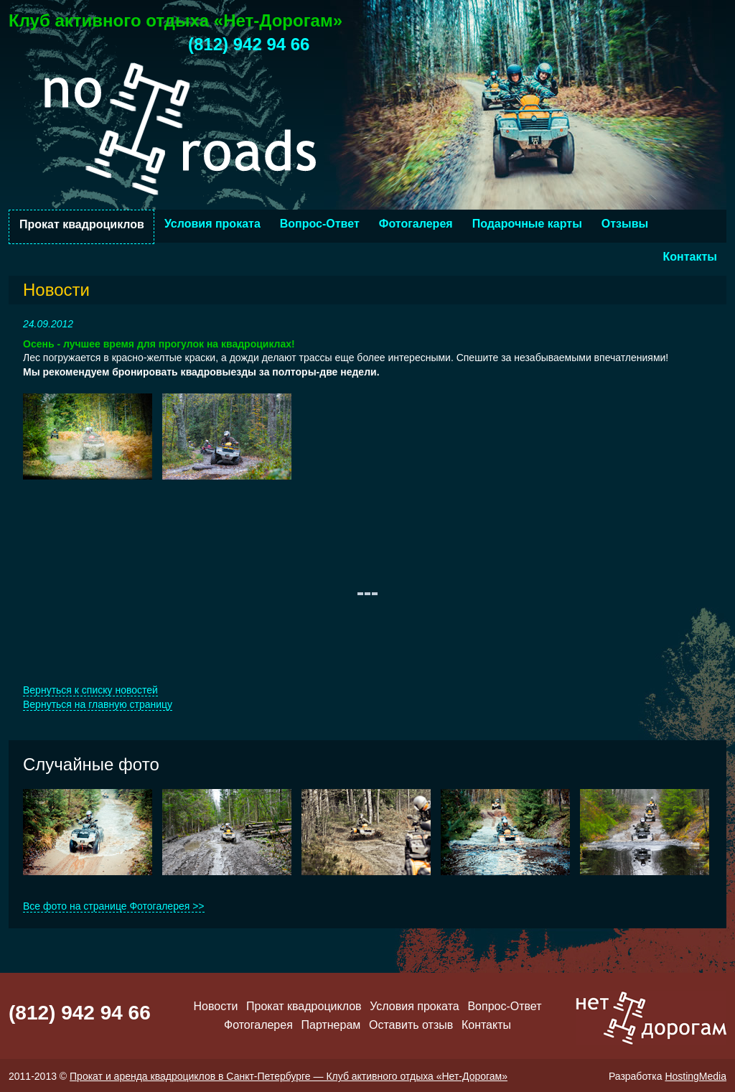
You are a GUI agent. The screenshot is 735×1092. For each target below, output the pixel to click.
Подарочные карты (527, 224)
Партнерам (331, 1025)
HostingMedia (695, 1076)
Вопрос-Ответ (320, 224)
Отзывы (624, 224)
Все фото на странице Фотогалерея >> (114, 906)
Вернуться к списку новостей (90, 690)
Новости (215, 1006)
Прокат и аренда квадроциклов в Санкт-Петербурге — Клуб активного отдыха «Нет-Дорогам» (288, 1076)
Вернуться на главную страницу (97, 704)
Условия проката (212, 224)
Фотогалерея (416, 224)
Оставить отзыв (411, 1025)
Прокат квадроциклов (81, 224)
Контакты (690, 257)
